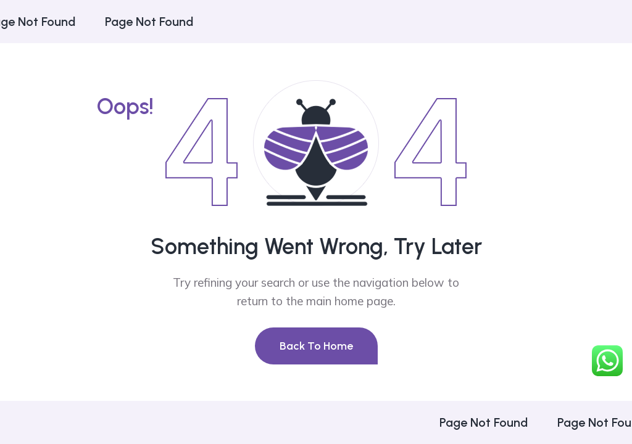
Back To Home (316, 346)
